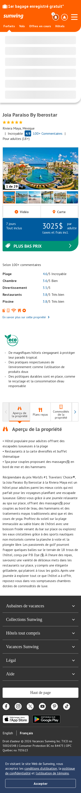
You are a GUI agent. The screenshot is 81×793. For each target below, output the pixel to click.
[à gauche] (6, 412)
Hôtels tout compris (40, 633)
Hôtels (60, 26)
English (8, 733)
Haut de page (40, 692)
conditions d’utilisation (40, 768)
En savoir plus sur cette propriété (26, 317)
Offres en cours (40, 26)
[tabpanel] (40, 507)
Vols (22, 26)
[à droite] (75, 412)
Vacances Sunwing (40, 646)
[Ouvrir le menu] (74, 16)
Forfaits (9, 26)
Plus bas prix (38, 246)
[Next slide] (75, 169)
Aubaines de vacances (40, 605)
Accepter (41, 783)
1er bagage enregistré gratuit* (33, 6)
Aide (40, 673)
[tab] (19, 412)
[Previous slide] (5, 169)
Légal (40, 660)
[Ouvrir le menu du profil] (64, 17)
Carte (59, 212)
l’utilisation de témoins (52, 773)
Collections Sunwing (40, 619)
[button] (40, 169)
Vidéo (22, 212)
